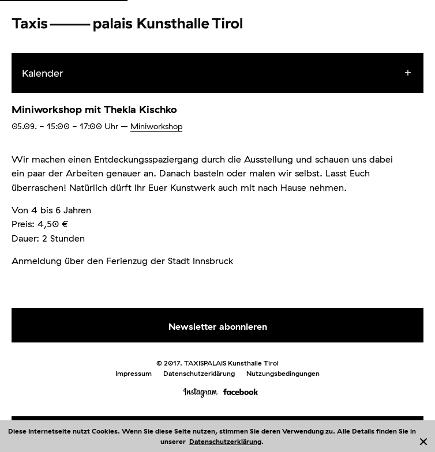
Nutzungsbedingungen (283, 373)
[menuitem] (228, 73)
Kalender (42, 73)
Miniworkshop (156, 126)
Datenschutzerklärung (225, 441)
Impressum (133, 373)
